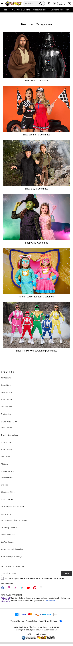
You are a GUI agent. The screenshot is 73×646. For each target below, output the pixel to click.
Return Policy (6, 392)
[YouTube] (28, 587)
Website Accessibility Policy (12, 549)
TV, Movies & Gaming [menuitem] (20, 10)
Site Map (4, 485)
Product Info (6, 414)
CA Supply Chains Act (9, 527)
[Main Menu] (2, 3)
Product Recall (7, 499)
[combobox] (29, 3)
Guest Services (7, 477)
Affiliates (4, 464)
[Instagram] (9, 587)
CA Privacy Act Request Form (12, 506)
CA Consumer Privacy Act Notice (14, 520)
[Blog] (41, 587)
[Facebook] (2, 587)
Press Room (6, 442)
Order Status (6, 385)
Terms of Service (17, 621)
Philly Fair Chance (8, 534)
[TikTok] (21, 587)
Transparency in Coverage (11, 556)
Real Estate (5, 456)
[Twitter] (15, 587)
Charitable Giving (8, 492)
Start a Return (6, 399)
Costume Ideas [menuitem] (40, 10)
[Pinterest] (34, 587)
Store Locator (6, 427)
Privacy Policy (31, 621)
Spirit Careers (6, 449)
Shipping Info (6, 407)
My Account (6, 378)
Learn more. (50, 600)
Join (66, 573)
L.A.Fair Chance (7, 542)
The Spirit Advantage (9, 435)
